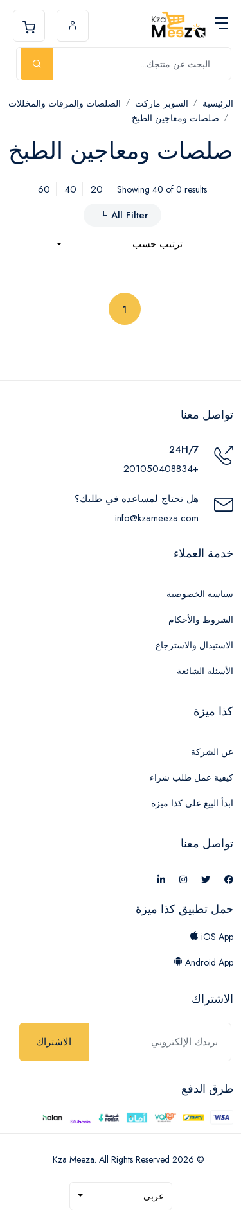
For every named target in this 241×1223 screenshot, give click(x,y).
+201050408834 (161, 469)
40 (70, 189)
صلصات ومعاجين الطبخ (175, 118)
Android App (203, 962)
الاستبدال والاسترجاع (194, 645)
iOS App (211, 936)
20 (97, 189)
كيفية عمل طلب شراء (191, 777)
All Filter (125, 215)
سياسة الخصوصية (199, 593)
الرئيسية (217, 103)
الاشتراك (53, 1042)
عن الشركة (212, 751)
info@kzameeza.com (157, 518)
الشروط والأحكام (200, 619)
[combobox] (119, 244)
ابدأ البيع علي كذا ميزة (192, 803)
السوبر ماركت (161, 103)
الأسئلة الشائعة (205, 670)
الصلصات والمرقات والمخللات (64, 103)
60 (44, 189)
